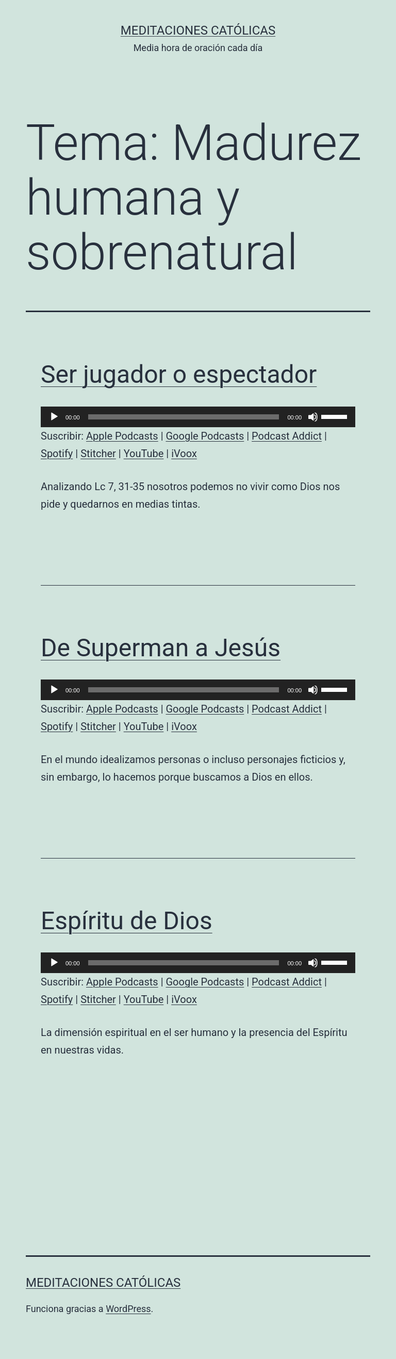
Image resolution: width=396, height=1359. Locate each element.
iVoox (184, 453)
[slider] (183, 416)
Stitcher (98, 453)
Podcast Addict (287, 436)
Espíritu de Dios (126, 920)
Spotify (57, 453)
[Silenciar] (313, 417)
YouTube (144, 453)
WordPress (128, 1308)
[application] (198, 417)
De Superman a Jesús (160, 647)
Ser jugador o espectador (179, 374)
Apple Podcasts (122, 436)
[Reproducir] (54, 417)
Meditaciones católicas (198, 30)
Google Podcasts (205, 436)
